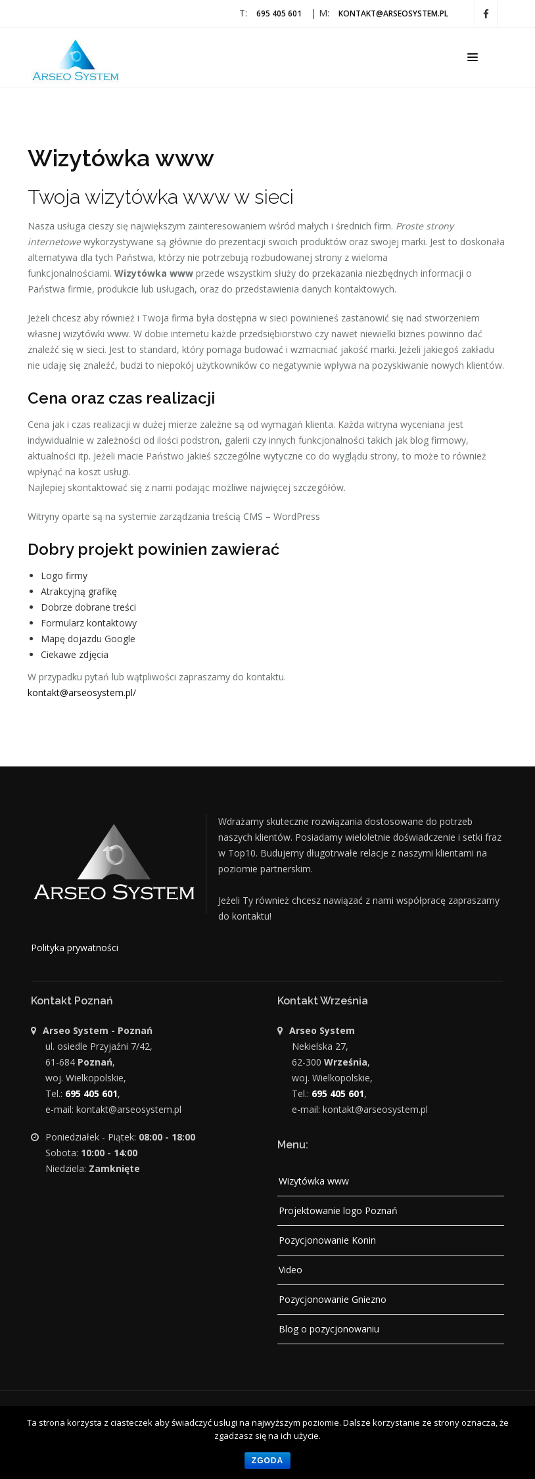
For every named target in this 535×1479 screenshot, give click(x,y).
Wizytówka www (314, 1181)
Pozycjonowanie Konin (327, 1240)
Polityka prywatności (74, 947)
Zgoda (267, 1460)
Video (290, 1269)
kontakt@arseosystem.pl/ (82, 692)
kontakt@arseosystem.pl (393, 13)
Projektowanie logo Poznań (338, 1210)
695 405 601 (279, 13)
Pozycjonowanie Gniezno (332, 1299)
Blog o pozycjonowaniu (329, 1329)
